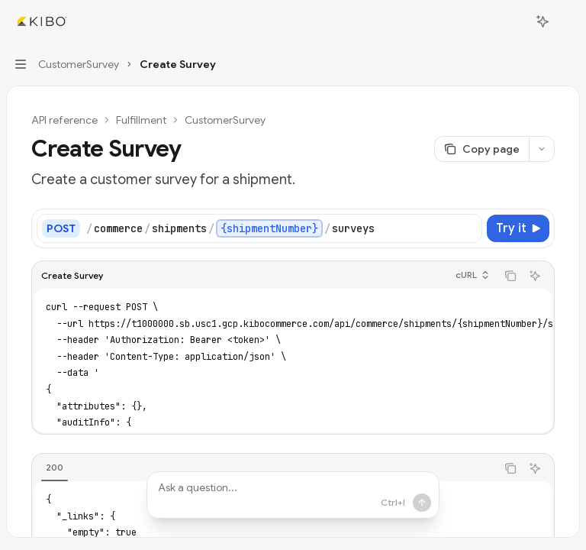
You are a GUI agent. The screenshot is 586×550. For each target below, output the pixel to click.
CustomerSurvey (225, 120)
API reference (64, 120)
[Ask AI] (535, 276)
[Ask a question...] (293, 495)
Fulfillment (141, 120)
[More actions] (566, 21)
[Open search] (514, 21)
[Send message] (422, 502)
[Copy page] (481, 149)
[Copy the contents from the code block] (510, 276)
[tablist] (264, 468)
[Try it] (518, 228)
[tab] (54, 467)
